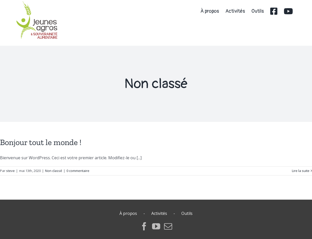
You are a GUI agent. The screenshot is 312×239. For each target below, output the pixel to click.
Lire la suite (300, 170)
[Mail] (168, 226)
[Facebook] (144, 226)
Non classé (53, 170)
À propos (128, 213)
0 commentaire (77, 170)
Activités (159, 213)
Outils (187, 213)
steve (10, 170)
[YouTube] (156, 226)
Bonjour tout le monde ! (41, 142)
